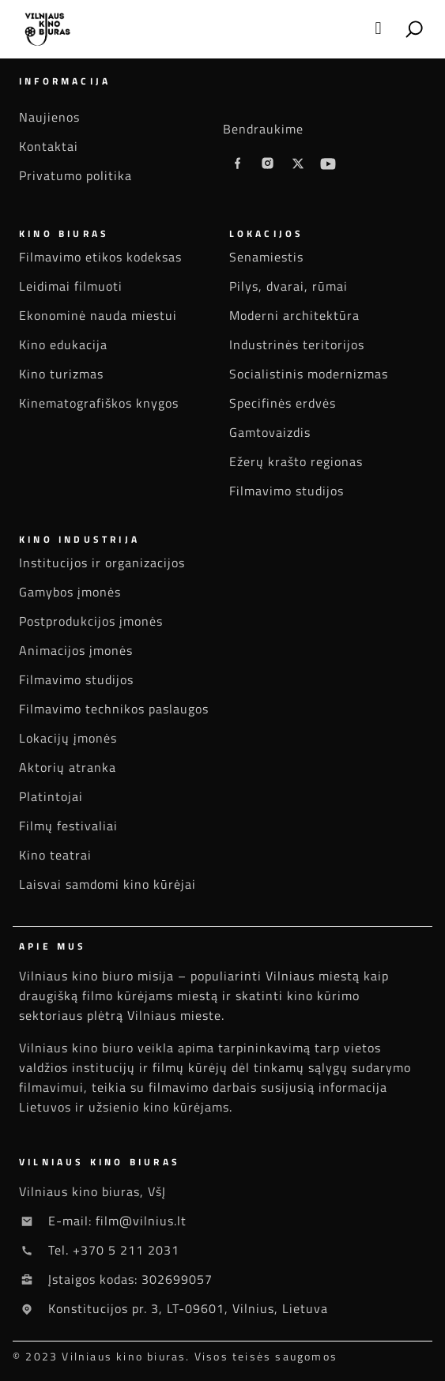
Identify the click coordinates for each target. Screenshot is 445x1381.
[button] (378, 29)
